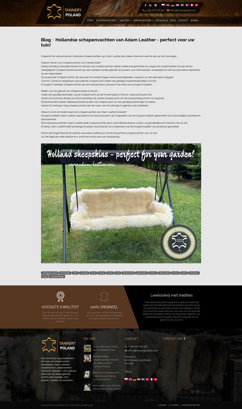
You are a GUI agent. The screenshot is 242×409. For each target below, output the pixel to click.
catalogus (161, 20)
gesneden (141, 273)
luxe (118, 273)
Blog (173, 20)
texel (110, 273)
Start (90, 20)
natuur (153, 273)
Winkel (195, 20)
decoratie (65, 273)
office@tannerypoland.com (181, 10)
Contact (183, 20)
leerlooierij (128, 273)
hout (93, 273)
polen (175, 273)
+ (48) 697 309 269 (153, 10)
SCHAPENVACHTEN (191, 405)
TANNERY (162, 405)
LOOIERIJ (174, 405)
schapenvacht (49, 273)
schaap (84, 273)
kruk (44, 276)
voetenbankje (57, 276)
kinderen (194, 273)
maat (101, 273)
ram (75, 273)
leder (184, 273)
